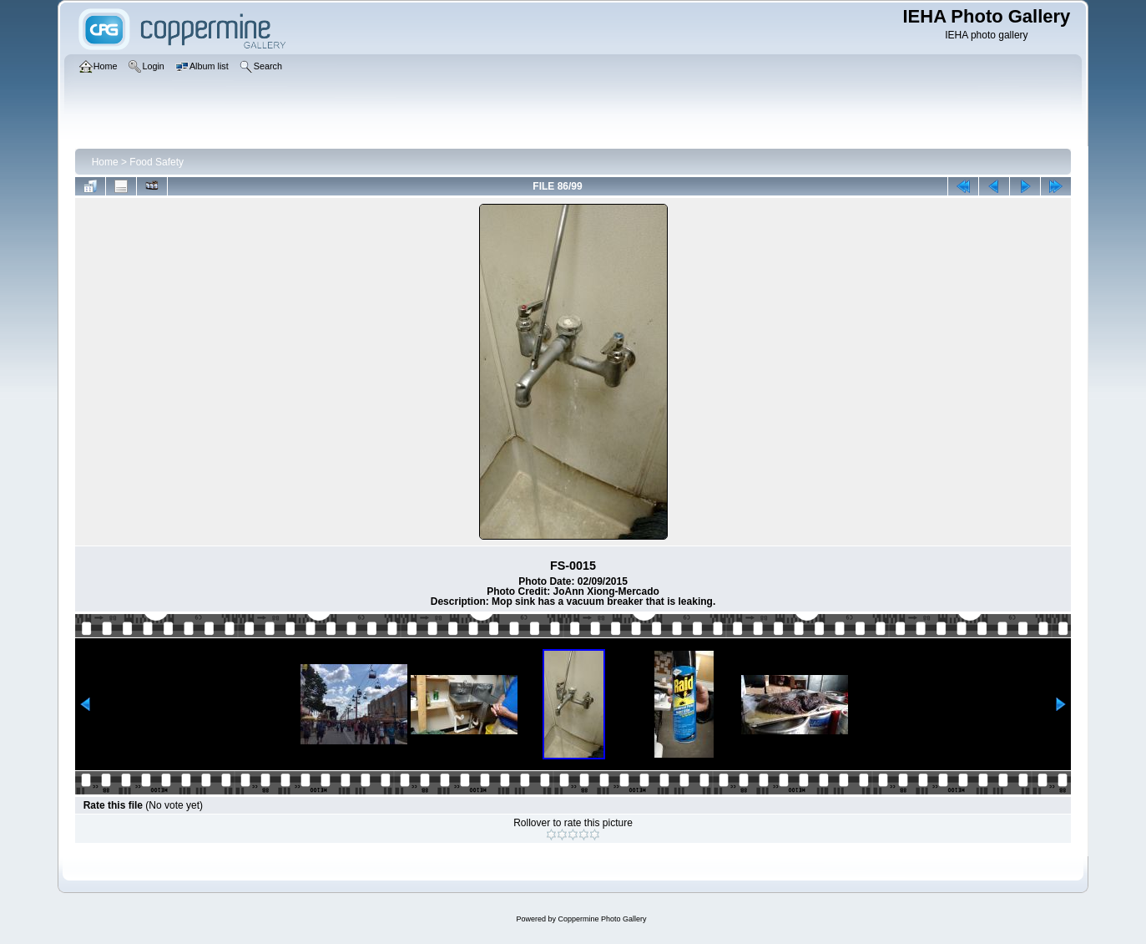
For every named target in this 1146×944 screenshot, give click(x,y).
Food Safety (156, 162)
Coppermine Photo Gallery (602, 919)
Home (105, 162)
